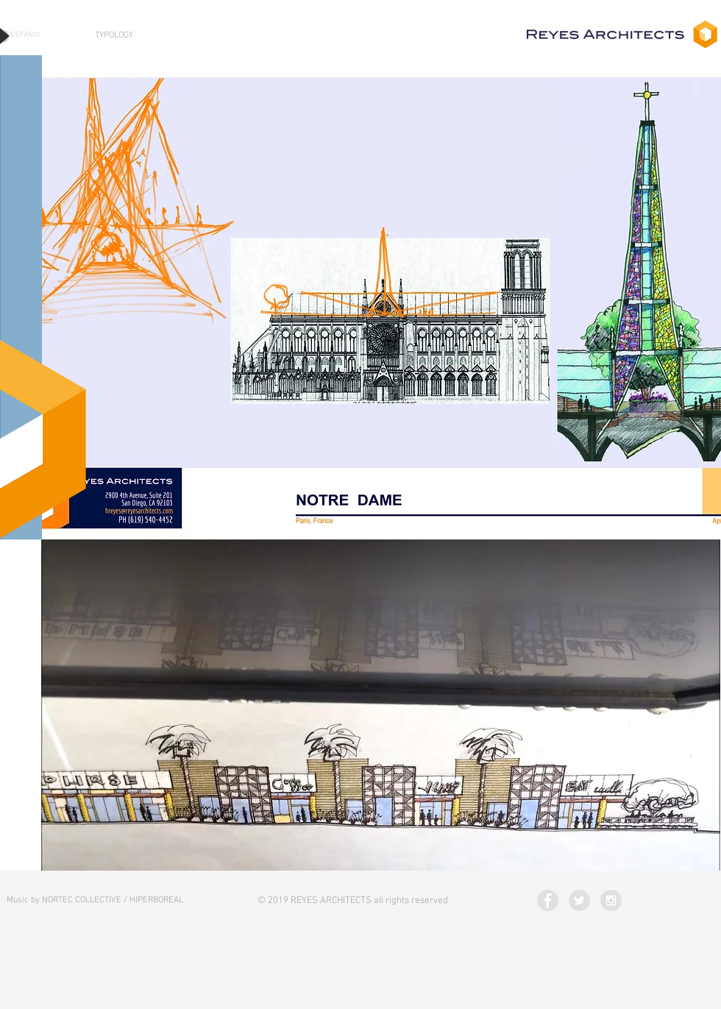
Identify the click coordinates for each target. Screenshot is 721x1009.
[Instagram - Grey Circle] (611, 900)
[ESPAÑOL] (26, 35)
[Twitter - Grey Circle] (579, 900)
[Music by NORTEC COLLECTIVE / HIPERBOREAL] (95, 900)
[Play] (3, 36)
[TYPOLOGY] (114, 35)
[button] (381, 297)
